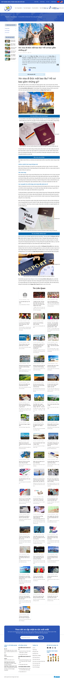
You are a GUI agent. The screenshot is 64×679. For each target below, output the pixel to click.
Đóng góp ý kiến (35, 651)
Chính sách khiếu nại (36, 665)
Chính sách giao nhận (36, 663)
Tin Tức (47, 1)
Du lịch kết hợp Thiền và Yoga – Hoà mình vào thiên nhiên (53, 345)
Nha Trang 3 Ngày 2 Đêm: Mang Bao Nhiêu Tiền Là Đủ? (13, 44)
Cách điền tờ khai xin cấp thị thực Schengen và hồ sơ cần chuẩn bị (39, 537)
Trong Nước (7, 28)
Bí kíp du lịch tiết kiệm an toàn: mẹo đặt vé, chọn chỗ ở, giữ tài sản (25, 405)
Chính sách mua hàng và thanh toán (39, 661)
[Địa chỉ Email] (32, 637)
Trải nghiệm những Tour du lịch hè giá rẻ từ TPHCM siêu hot (53, 444)
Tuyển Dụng (53, 1)
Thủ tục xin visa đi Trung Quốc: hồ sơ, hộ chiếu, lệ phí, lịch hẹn (24, 537)
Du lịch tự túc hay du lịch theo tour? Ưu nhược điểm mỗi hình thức (38, 385)
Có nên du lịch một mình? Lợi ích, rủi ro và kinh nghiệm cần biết (52, 385)
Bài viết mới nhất (10, 37)
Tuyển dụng (35, 649)
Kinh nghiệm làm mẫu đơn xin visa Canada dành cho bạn (53, 517)
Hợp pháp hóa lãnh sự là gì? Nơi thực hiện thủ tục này (24, 557)
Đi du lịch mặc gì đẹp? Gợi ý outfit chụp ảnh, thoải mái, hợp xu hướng (53, 480)
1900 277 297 (6, 659)
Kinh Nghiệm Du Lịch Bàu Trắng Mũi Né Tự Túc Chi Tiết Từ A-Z (13, 55)
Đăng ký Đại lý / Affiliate (37, 655)
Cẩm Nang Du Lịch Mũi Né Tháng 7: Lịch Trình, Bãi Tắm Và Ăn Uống (13, 59)
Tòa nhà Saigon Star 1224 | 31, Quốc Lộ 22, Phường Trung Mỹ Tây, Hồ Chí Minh (10, 651)
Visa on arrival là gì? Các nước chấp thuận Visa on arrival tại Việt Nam (38, 557)
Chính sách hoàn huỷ (36, 659)
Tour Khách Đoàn (43, 7)
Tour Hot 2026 (35, 7)
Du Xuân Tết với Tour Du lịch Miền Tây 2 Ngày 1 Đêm (38, 425)
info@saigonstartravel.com (8, 656)
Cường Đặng (32, 67)
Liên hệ (34, 647)
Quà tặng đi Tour (35, 653)
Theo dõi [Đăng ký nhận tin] (40, 637)
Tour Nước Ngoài (26, 7)
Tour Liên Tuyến (51, 7)
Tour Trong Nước (18, 7)
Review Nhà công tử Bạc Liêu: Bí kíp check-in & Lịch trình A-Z (13, 41)
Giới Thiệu (36, 1)
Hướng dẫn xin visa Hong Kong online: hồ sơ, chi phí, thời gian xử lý (25, 577)
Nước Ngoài (7, 30)
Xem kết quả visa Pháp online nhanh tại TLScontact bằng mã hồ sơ (39, 517)
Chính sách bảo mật (36, 657)
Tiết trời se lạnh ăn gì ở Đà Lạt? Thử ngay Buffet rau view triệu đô (14, 48)
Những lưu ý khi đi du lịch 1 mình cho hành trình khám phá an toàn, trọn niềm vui (39, 480)
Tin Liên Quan (39, 288)
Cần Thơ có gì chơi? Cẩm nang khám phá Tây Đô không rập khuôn (14, 52)
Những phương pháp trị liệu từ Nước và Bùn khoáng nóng (25, 367)
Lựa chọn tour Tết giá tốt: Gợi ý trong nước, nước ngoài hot (24, 324)
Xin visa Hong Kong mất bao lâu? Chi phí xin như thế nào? (52, 557)
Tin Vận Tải (7, 32)
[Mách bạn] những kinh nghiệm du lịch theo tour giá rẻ (25, 444)
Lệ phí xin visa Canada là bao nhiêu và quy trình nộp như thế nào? (24, 597)
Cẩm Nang (42, 1)
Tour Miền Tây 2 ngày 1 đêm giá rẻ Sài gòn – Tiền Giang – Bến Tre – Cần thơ (39, 405)
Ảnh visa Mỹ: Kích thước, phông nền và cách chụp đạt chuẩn (52, 537)
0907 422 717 (12, 659)
